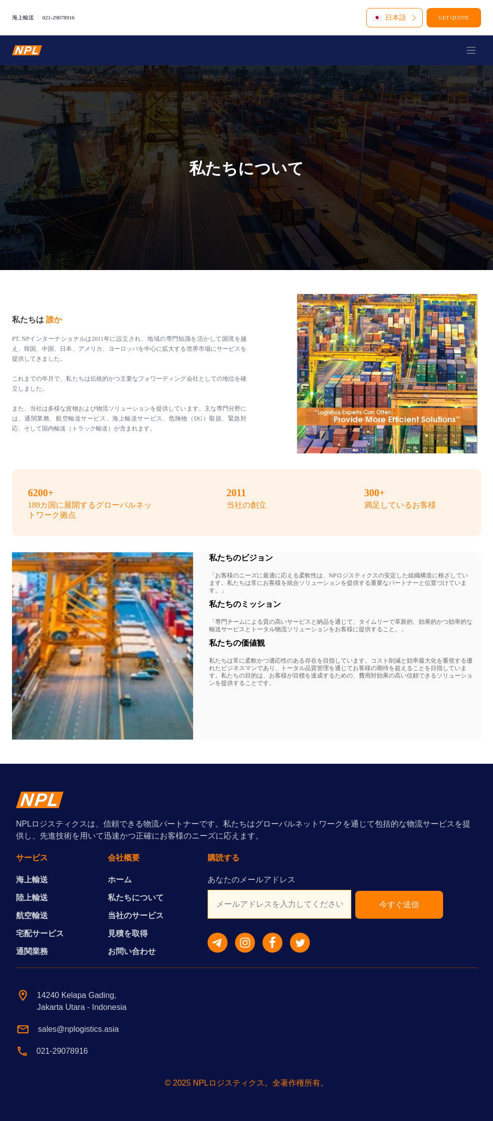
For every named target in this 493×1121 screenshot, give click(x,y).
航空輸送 (32, 915)
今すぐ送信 (399, 904)
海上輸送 (32, 879)
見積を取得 (128, 933)
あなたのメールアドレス (251, 879)
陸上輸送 (32, 897)
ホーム (120, 879)
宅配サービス (40, 933)
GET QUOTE (454, 17)
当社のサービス (136, 915)
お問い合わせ (132, 951)
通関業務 (32, 951)
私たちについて (136, 897)
